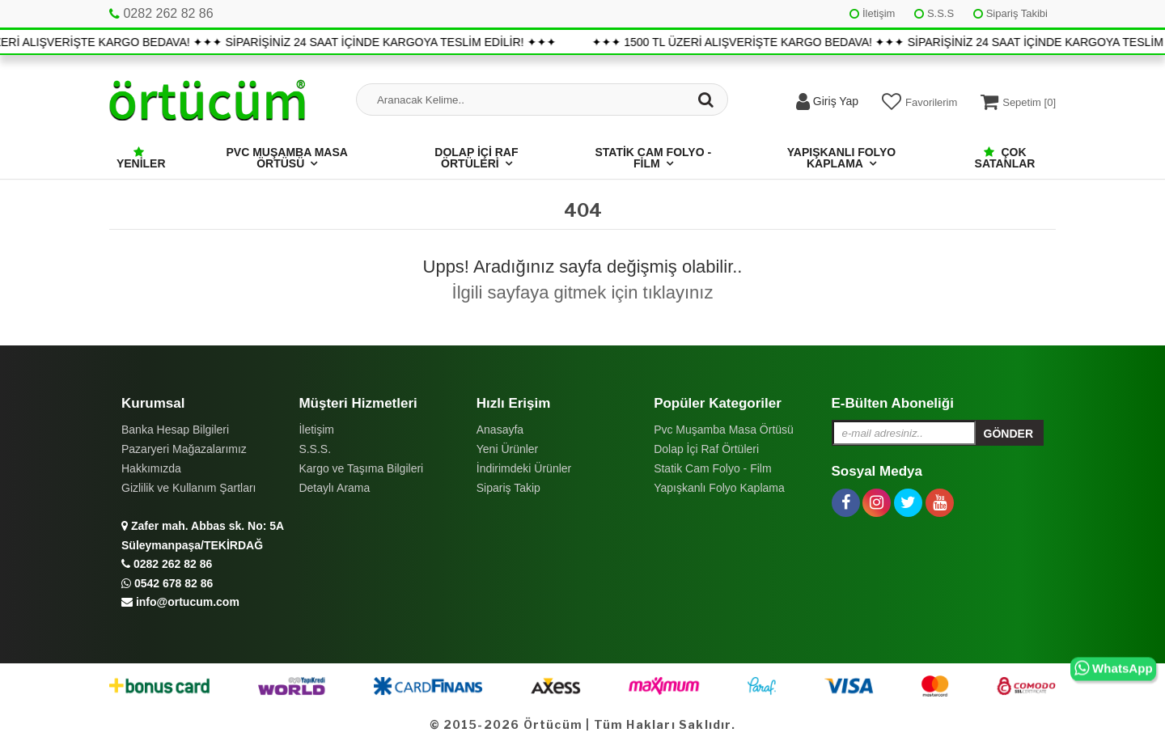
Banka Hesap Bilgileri (175, 429)
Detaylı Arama (334, 487)
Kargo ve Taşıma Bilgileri (361, 468)
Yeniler (141, 158)
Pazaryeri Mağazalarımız (184, 448)
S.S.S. (315, 448)
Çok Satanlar (1005, 158)
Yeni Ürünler (508, 448)
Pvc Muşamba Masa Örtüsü (287, 158)
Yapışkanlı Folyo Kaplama (841, 158)
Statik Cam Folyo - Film (653, 158)
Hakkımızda (151, 468)
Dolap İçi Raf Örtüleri (476, 158)
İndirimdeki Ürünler (524, 468)
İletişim (872, 13)
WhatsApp (1113, 668)
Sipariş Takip (508, 487)
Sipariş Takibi (1010, 13)
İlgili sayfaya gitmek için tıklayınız (583, 292)
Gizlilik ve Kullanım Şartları (188, 487)
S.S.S (934, 13)
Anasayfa (500, 429)
